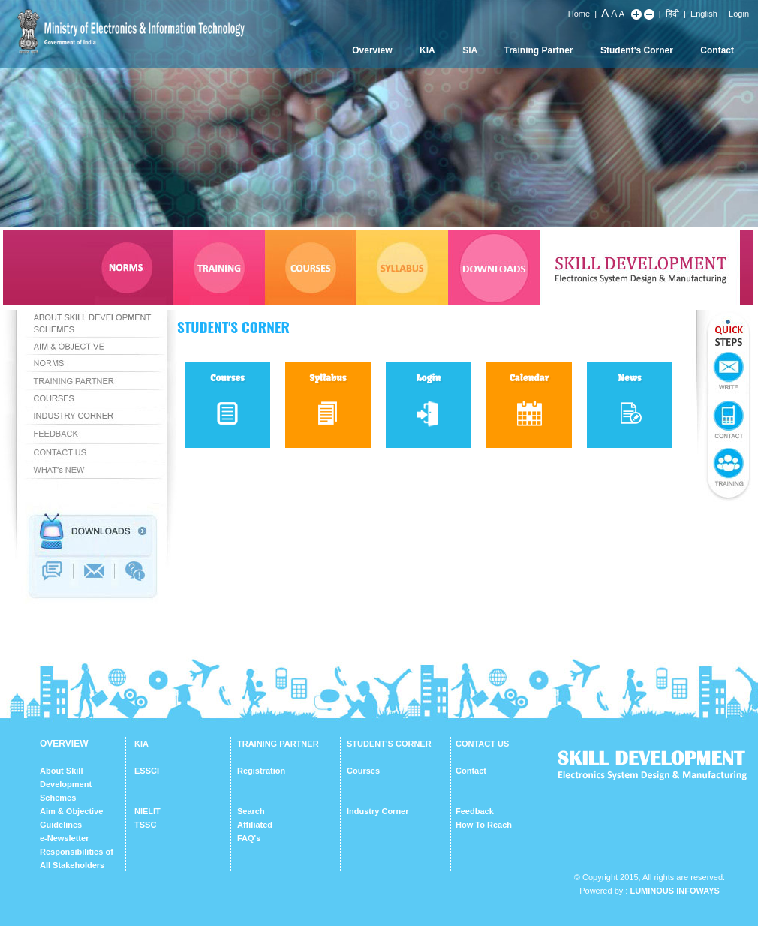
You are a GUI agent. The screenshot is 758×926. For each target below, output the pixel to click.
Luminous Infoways (674, 890)
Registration (261, 770)
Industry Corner (378, 811)
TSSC (145, 824)
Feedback (475, 811)
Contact (717, 50)
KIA (427, 50)
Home (579, 13)
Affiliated (254, 824)
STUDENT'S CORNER (389, 743)
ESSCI (146, 770)
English (703, 13)
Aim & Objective (71, 811)
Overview (372, 50)
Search (251, 811)
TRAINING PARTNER (278, 743)
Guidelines (61, 824)
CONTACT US (482, 743)
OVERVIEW (64, 743)
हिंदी (672, 13)
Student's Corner (636, 50)
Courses (363, 770)
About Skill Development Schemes (66, 784)
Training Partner (538, 50)
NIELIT (147, 811)
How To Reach (484, 824)
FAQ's (248, 838)
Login (739, 13)
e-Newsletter (64, 838)
